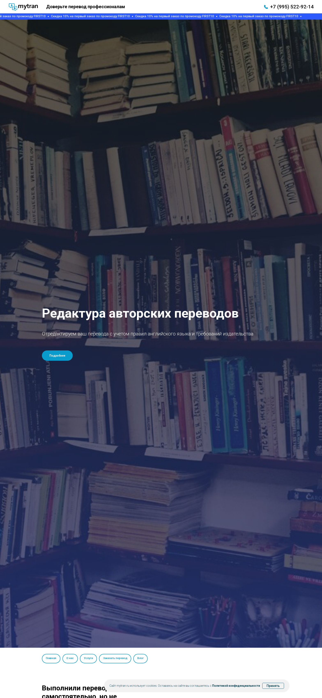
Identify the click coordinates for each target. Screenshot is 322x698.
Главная (51, 658)
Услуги (90, 658)
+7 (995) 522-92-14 (292, 7)
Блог (144, 658)
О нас (71, 658)
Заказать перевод (118, 658)
